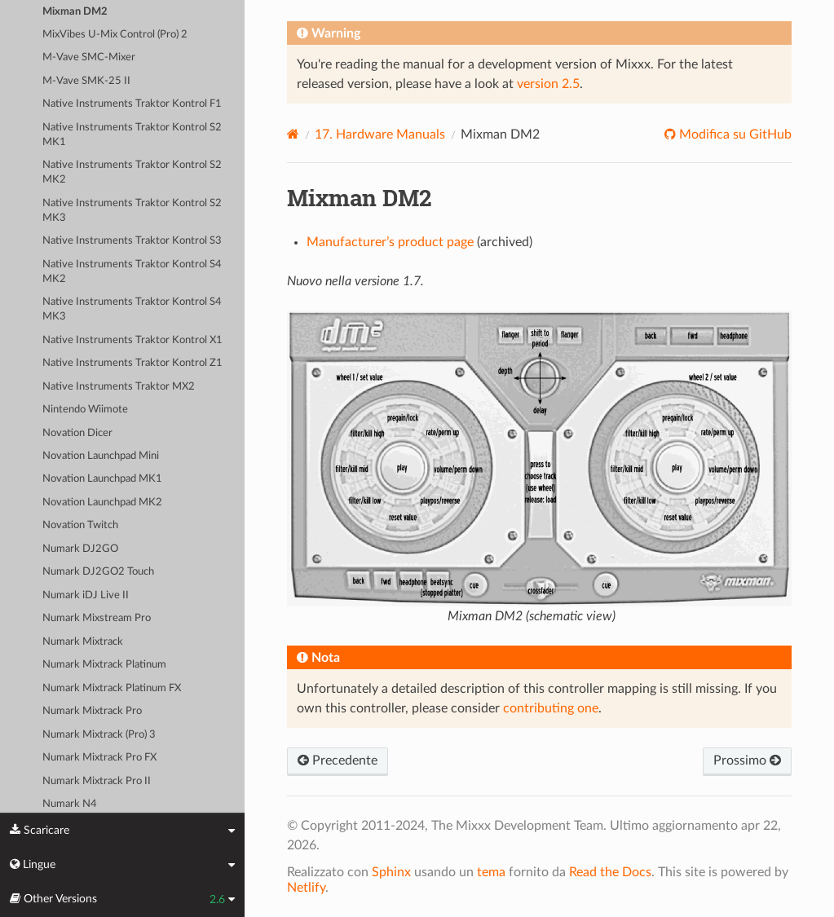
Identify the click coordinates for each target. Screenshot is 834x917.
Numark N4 (69, 804)
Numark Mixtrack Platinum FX (111, 688)
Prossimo (747, 760)
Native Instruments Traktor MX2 (118, 386)
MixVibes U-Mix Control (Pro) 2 (115, 34)
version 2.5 (548, 83)
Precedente (337, 760)
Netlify (306, 887)
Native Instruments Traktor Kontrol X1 (132, 340)
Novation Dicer (77, 433)
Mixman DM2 (75, 12)
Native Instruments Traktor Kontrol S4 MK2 (132, 271)
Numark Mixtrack (82, 642)
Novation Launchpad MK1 (102, 479)
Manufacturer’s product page (390, 242)
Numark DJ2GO (80, 549)
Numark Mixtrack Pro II (96, 781)
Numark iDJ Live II (85, 595)
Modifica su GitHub (734, 134)
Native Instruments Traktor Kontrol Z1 (132, 363)
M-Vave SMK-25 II (86, 81)
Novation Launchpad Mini (100, 456)
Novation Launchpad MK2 (102, 502)
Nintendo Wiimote (85, 409)
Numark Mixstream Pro (96, 618)
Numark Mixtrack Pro (92, 711)
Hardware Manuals (380, 134)
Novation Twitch (80, 525)
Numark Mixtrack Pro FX (99, 757)
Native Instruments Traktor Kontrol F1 (132, 104)
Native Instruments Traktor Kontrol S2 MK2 (132, 172)
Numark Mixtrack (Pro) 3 (99, 735)
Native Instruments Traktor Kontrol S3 (132, 241)
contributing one (550, 708)
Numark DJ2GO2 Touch (98, 572)
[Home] (293, 134)
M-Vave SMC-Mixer (88, 57)
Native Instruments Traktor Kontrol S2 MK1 (132, 135)
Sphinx (391, 872)
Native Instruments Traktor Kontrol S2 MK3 (132, 210)
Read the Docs (610, 872)
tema (491, 872)
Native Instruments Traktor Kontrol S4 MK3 (132, 309)
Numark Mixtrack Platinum (104, 664)
